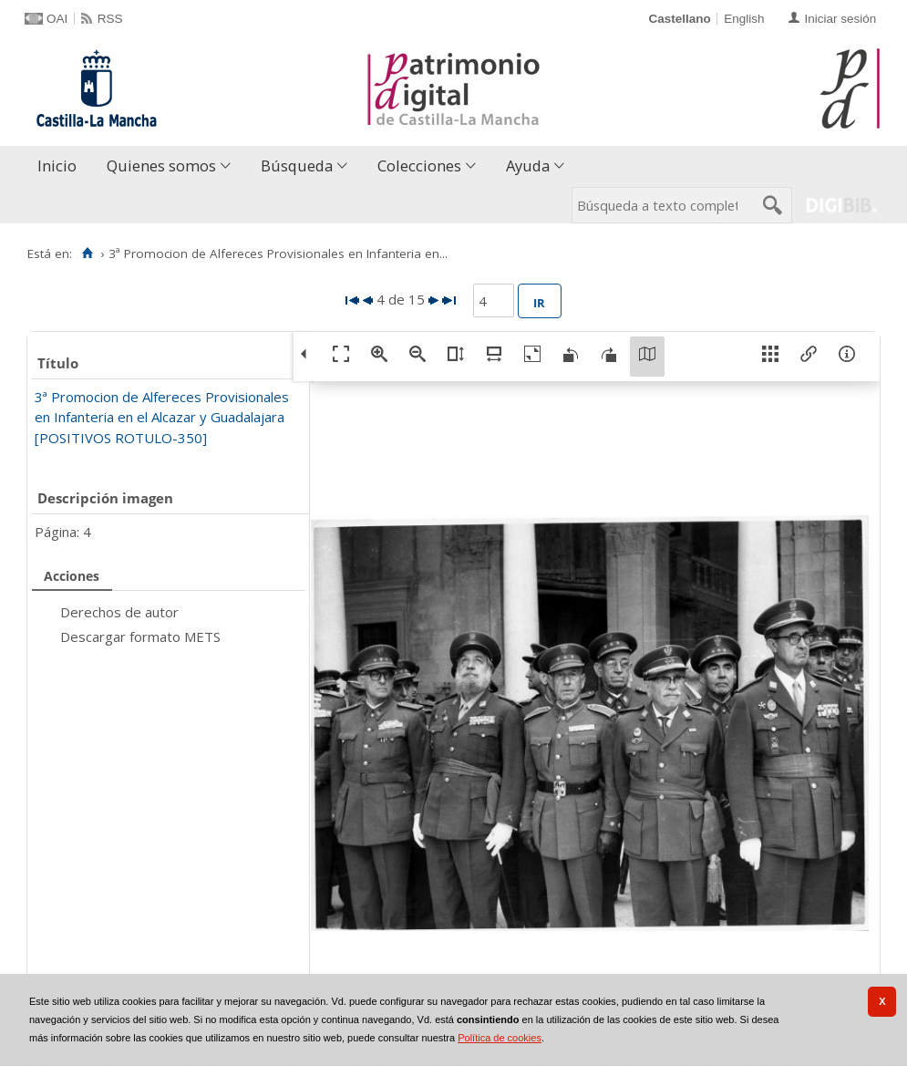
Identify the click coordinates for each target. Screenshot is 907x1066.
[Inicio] (87, 253)
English (744, 19)
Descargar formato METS (140, 636)
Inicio (57, 165)
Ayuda (528, 165)
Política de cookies (499, 1037)
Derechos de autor (119, 612)
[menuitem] (61, 166)
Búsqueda (297, 165)
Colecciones (419, 165)
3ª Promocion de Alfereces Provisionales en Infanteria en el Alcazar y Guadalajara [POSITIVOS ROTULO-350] (162, 417)
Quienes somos (161, 165)
